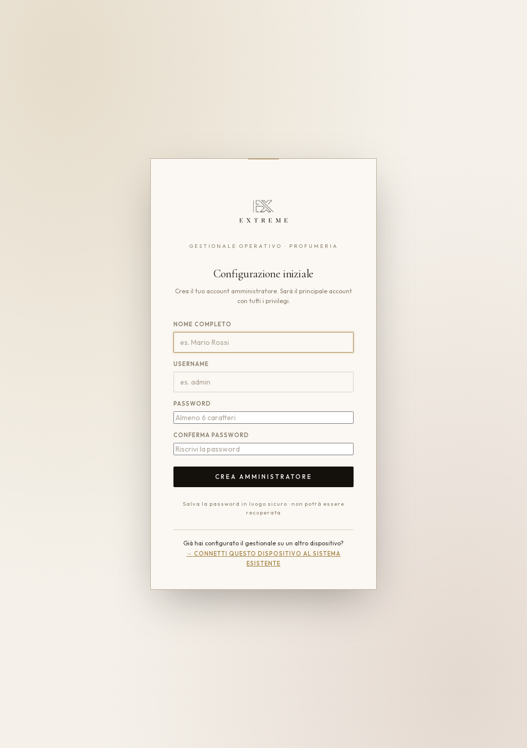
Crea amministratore (263, 476)
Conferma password (211, 435)
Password (192, 403)
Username (191, 364)
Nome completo (202, 324)
